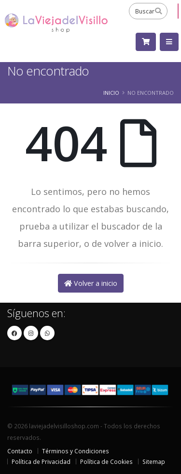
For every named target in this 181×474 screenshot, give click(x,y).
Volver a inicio (90, 283)
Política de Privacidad (41, 461)
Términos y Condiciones (75, 451)
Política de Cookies (106, 461)
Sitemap (153, 461)
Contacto (19, 451)
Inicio (111, 92)
